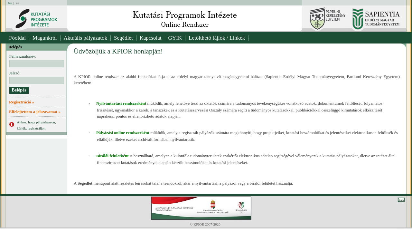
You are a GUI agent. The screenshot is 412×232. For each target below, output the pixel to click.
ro (17, 3)
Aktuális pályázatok (86, 38)
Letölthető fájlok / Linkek (217, 38)
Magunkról (45, 38)
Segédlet (123, 38)
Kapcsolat (151, 38)
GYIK (175, 38)
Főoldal (17, 38)
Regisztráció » (21, 102)
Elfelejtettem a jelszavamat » (35, 111)
